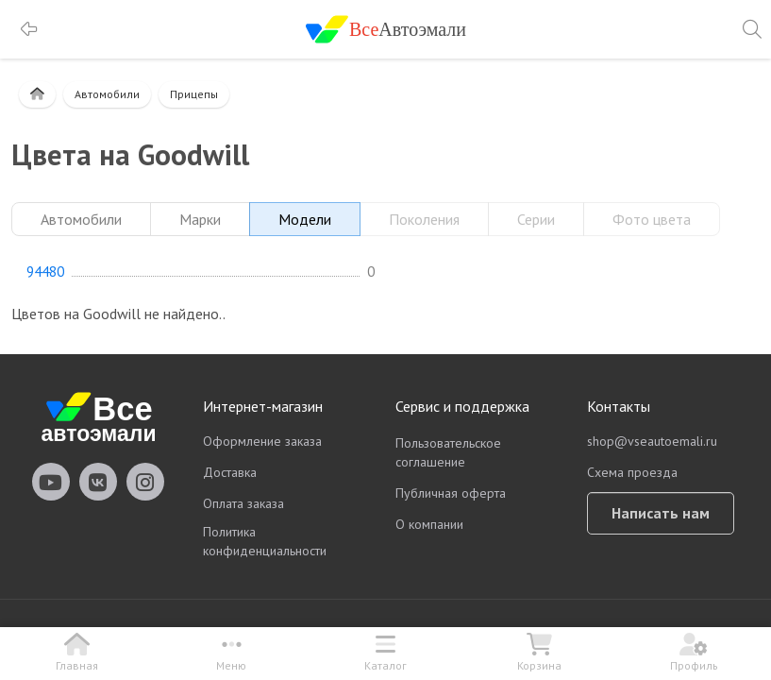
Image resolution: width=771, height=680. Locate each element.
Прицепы (194, 94)
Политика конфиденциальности (265, 541)
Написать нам (661, 512)
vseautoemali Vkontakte (98, 482)
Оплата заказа (243, 503)
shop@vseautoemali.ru (652, 441)
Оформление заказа (262, 441)
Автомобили (107, 94)
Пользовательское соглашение (448, 452)
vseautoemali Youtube (51, 482)
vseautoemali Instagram (145, 482)
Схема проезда (632, 472)
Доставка (230, 472)
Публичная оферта (450, 493)
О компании (429, 524)
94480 (45, 272)
